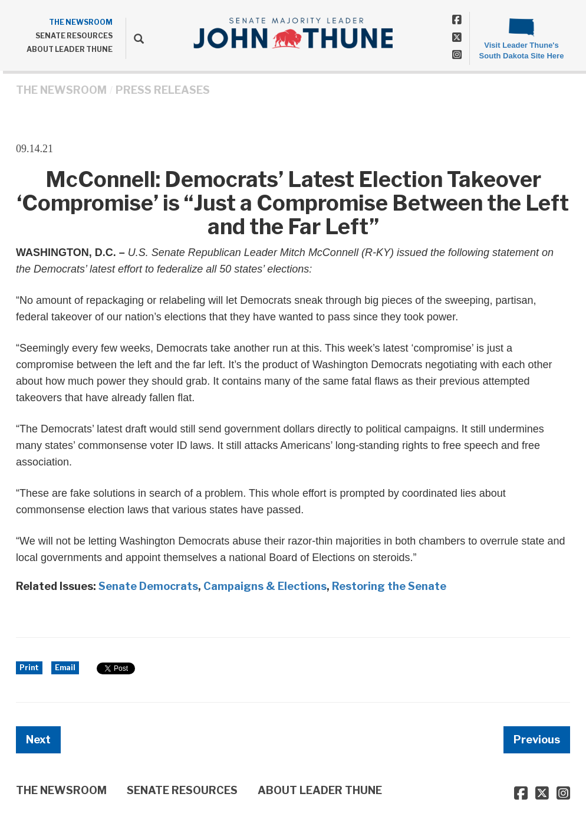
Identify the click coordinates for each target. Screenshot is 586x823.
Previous (536, 739)
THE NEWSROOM (81, 22)
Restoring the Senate (389, 586)
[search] (135, 38)
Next (38, 739)
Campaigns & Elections (265, 586)
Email (65, 667)
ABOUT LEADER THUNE (70, 49)
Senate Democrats (148, 586)
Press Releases (163, 90)
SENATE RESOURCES (74, 35)
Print (29, 667)
